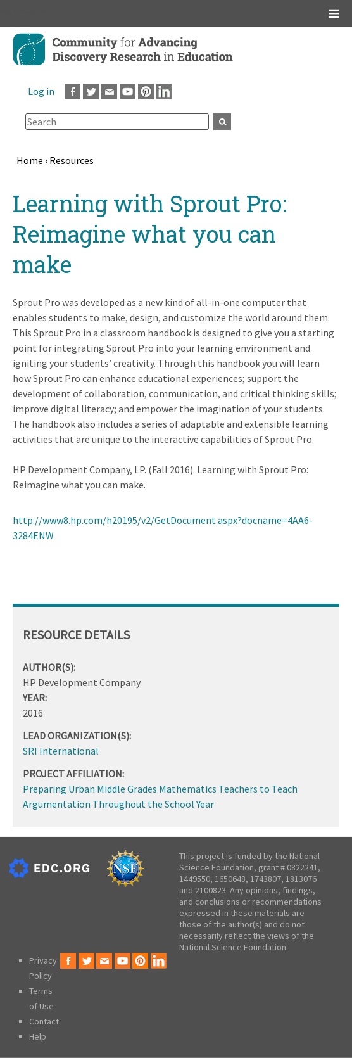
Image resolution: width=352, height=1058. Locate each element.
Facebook (72, 91)
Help (37, 1036)
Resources (71, 160)
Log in (41, 91)
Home (29, 160)
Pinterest (146, 91)
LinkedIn (164, 91)
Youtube (127, 91)
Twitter (91, 91)
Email (109, 91)
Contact (44, 1021)
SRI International (61, 750)
